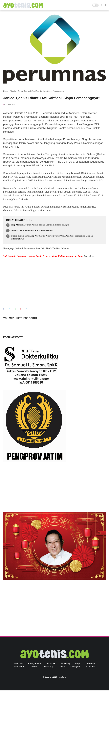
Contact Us (89, 663)
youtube (91, 666)
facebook (20, 666)
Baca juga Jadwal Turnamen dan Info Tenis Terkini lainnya (36, 248)
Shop (77, 663)
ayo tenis (62, 677)
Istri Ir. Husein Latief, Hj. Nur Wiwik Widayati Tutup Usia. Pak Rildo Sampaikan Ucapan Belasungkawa (52, 237)
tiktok (62, 666)
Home (5, 91)
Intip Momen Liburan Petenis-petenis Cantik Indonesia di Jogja (40, 225)
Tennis (13, 91)
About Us (18, 663)
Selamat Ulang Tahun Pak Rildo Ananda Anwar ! (33, 230)
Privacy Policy (34, 663)
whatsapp (48, 666)
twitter (34, 666)
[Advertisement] (54, 488)
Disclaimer (51, 663)
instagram (76, 666)
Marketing (65, 663)
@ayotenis (89, 255)
